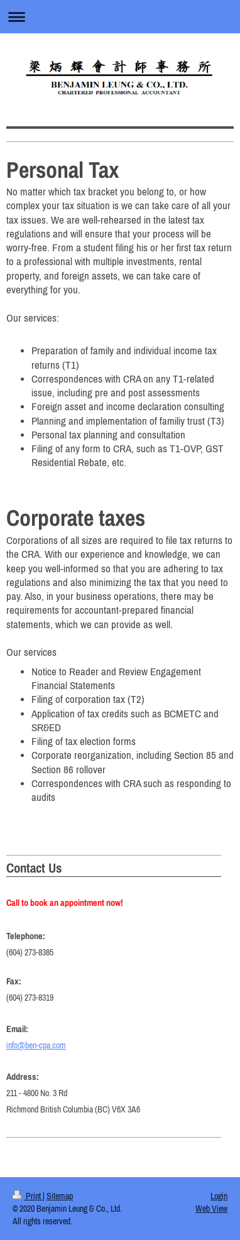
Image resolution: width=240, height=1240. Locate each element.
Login (218, 1196)
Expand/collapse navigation (120, 16)
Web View (211, 1209)
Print (28, 1196)
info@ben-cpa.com (36, 1045)
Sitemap (59, 1196)
